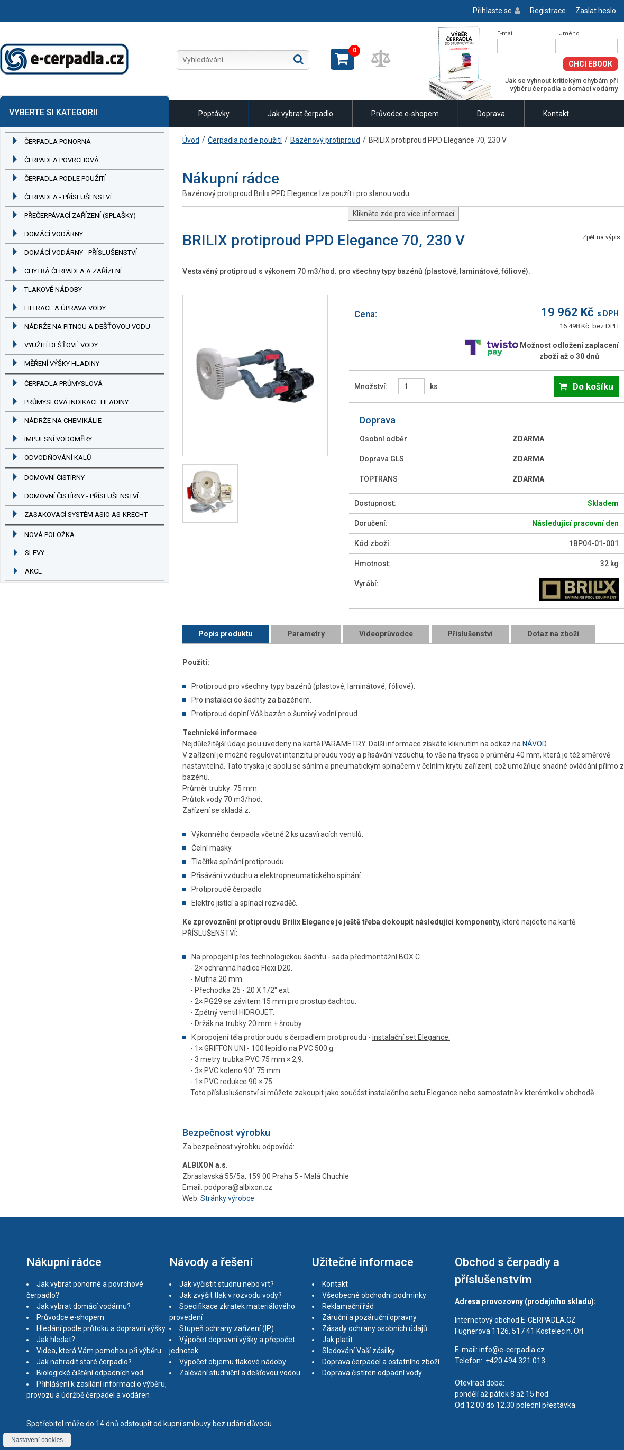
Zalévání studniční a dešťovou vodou (239, 1373)
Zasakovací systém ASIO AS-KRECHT (86, 515)
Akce (33, 571)
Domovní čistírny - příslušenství (81, 496)
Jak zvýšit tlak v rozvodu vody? (230, 1295)
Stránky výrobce (227, 1198)
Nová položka (49, 535)
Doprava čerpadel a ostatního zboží (380, 1361)
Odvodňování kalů (57, 457)
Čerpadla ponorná (57, 141)
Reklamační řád (348, 1306)
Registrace (548, 10)
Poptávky (214, 113)
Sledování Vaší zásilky (358, 1350)
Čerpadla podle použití (65, 178)
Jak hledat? (55, 1339)
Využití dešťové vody (61, 345)
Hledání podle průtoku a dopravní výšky (101, 1328)
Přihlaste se (492, 10)
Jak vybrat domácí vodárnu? (83, 1306)
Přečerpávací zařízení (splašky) (80, 215)
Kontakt (556, 113)
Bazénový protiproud (325, 140)
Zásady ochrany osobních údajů (374, 1328)
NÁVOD (534, 744)
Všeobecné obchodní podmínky (374, 1295)
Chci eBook (590, 64)
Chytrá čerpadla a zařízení (73, 271)
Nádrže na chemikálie (63, 420)
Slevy (34, 553)
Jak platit (337, 1339)
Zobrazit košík (342, 59)
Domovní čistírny (54, 478)
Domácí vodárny (53, 234)
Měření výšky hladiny (61, 363)
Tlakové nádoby (53, 289)
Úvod (190, 140)
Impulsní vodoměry (58, 439)
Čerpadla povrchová (61, 160)
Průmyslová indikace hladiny (76, 402)
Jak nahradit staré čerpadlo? (84, 1361)
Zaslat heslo (595, 10)
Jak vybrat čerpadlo (300, 113)
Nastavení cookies (37, 1440)
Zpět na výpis (601, 237)
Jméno (569, 33)
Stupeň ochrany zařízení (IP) (226, 1328)
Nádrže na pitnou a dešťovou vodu (87, 326)
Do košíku (593, 386)
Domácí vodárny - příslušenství (80, 252)
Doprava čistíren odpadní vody (372, 1373)
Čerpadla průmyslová (63, 383)
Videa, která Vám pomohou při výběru (98, 1350)
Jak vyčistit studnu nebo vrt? (226, 1284)
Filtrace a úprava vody (65, 308)
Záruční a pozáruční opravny (369, 1317)
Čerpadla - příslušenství (68, 197)
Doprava (491, 113)
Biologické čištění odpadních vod (89, 1373)
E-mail (505, 33)
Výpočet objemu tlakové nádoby (232, 1361)
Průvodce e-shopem (405, 113)
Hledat (298, 59)
